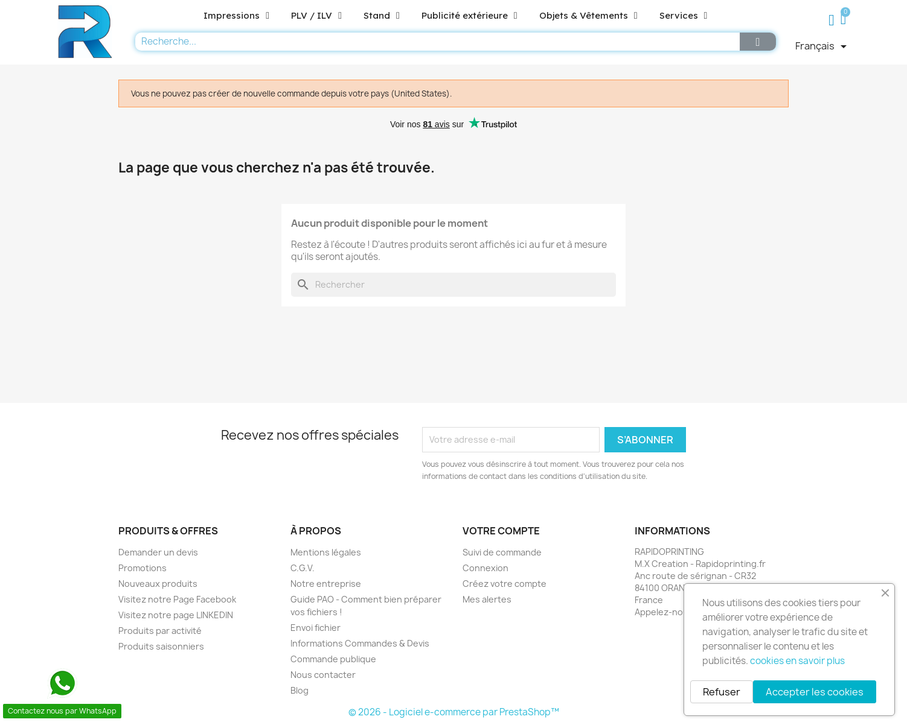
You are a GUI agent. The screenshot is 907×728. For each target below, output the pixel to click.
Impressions (236, 15)
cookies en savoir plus (797, 660)
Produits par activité (160, 630)
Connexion (485, 568)
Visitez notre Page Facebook (177, 599)
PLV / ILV (316, 15)
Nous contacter (323, 674)
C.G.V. (302, 568)
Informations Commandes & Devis (359, 643)
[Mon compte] (831, 20)
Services (683, 15)
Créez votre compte (504, 583)
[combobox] (434, 42)
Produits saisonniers (161, 646)
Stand (382, 15)
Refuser (721, 691)
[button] (845, 20)
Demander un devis (158, 552)
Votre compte (501, 530)
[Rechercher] (453, 285)
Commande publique (333, 659)
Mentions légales (325, 552)
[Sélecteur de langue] (823, 46)
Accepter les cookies (815, 691)
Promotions (142, 568)
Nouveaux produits (157, 583)
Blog (299, 690)
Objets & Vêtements (588, 15)
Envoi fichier (315, 627)
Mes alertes (487, 599)
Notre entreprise (325, 583)
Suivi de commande (502, 552)
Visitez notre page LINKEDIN (175, 615)
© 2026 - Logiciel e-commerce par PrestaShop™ (453, 712)
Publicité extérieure (469, 15)
